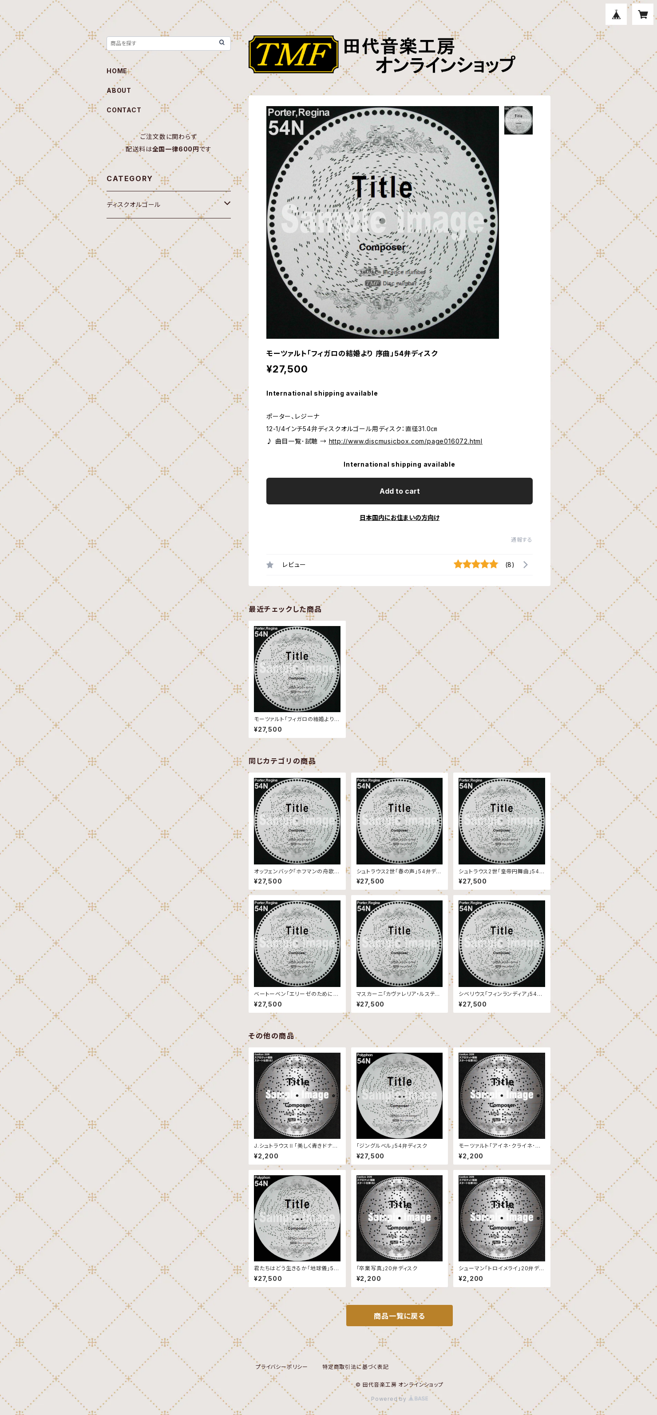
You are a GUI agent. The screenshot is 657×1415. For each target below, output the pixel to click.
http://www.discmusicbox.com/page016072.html (406, 441)
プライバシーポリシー (282, 1366)
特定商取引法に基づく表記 (355, 1366)
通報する (522, 539)
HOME (117, 71)
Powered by (399, 1398)
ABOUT (119, 90)
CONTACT (124, 110)
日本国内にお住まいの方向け (399, 517)
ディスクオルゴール (134, 204)
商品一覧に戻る (399, 1316)
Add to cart (400, 491)
